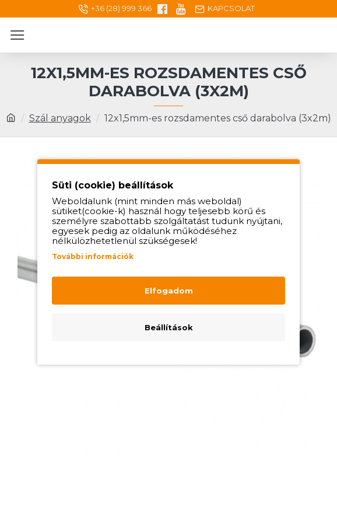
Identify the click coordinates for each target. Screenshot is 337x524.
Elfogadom (169, 290)
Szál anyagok (60, 118)
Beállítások (169, 327)
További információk (93, 256)
